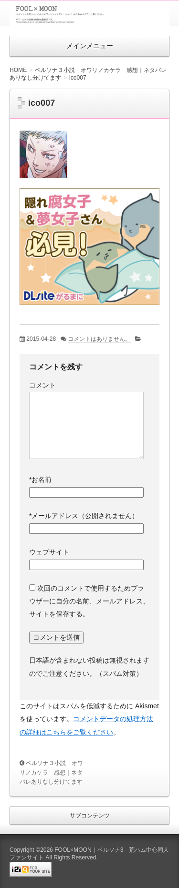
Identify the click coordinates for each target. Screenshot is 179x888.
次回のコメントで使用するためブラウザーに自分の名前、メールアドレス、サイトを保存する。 (89, 601)
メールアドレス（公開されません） (83, 516)
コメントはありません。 (99, 339)
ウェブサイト (49, 552)
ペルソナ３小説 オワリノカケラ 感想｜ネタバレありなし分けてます (51, 772)
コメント (42, 385)
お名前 (40, 479)
